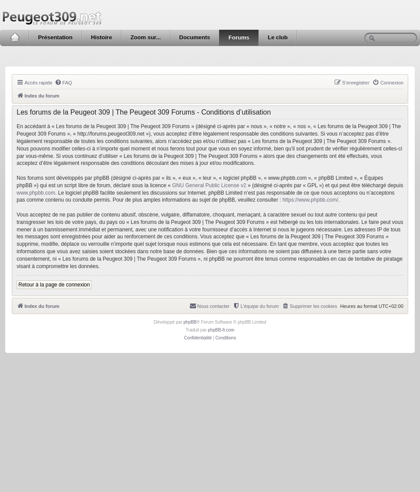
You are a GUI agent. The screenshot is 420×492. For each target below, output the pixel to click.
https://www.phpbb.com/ (310, 200)
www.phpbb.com (36, 193)
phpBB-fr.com (221, 330)
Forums (238, 37)
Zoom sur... (145, 37)
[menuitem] (63, 82)
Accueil (14, 37)
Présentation (55, 37)
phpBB (189, 322)
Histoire (101, 37)
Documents (194, 37)
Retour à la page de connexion (54, 285)
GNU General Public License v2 (209, 185)
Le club (278, 37)
